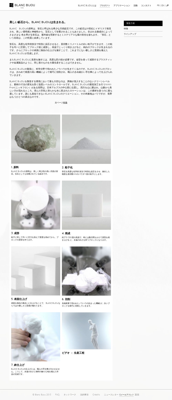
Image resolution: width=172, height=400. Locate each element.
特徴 (126, 28)
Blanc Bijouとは (87, 5)
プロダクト (105, 5)
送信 (137, 394)
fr (158, 5)
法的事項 (84, 394)
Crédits (96, 394)
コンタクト (146, 5)
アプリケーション (122, 5)
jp (167, 5)
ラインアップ (130, 34)
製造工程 (130, 23)
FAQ (57, 394)
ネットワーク (70, 394)
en (163, 5)
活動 (135, 5)
